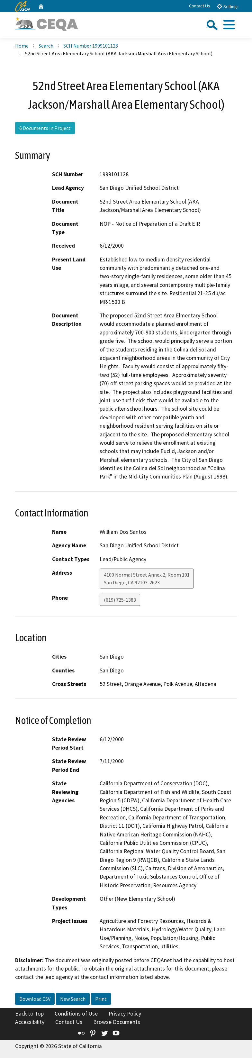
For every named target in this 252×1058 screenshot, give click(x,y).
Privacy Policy (125, 1013)
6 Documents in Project (45, 128)
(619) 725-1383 (120, 600)
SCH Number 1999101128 (90, 45)
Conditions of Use (76, 1013)
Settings (227, 6)
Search (46, 45)
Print (101, 999)
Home (22, 45)
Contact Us (199, 6)
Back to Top (29, 1013)
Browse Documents (116, 1022)
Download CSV (34, 999)
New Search (73, 999)
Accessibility (29, 1022)
